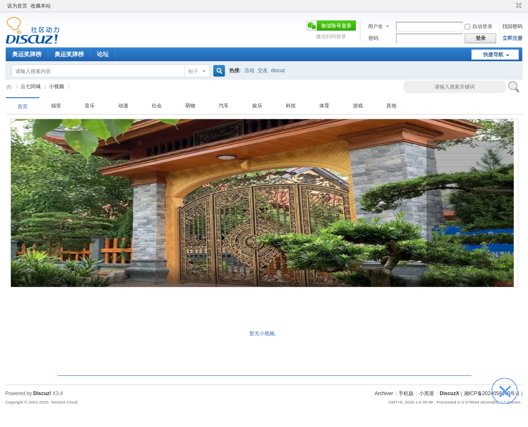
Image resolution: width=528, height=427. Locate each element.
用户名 (375, 26)
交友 (263, 70)
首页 (23, 106)
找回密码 (512, 26)
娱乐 (257, 106)
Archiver (384, 393)
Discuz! (42, 393)
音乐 (90, 106)
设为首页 (17, 6)
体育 (324, 106)
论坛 (103, 54)
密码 (373, 38)
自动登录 (478, 26)
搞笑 (56, 106)
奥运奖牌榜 (26, 54)
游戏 (358, 106)
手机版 (406, 393)
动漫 (123, 106)
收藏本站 (41, 6)
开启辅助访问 (511, 6)
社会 (157, 106)
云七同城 (8, 87)
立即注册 (512, 38)
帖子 (194, 71)
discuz (278, 70)
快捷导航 (493, 54)
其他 (391, 106)
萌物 (190, 106)
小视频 (56, 86)
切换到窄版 (518, 6)
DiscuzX (449, 393)
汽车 (224, 106)
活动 (249, 70)
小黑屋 (426, 393)
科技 (291, 106)
